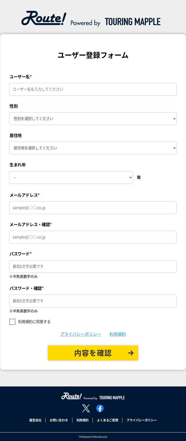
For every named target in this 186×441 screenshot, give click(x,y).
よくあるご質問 (107, 420)
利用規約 (117, 334)
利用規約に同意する (34, 322)
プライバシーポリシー (80, 334)
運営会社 (35, 420)
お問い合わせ (59, 420)
